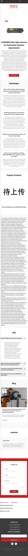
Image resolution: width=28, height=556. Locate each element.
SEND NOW (14, 540)
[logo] (14, 6)
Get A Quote (14, 75)
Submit (14, 491)
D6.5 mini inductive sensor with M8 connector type (14, 207)
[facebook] (16, 544)
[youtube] (12, 544)
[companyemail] (15, 529)
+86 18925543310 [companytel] (16, 524)
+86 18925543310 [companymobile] (15, 527)
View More (4, 420)
